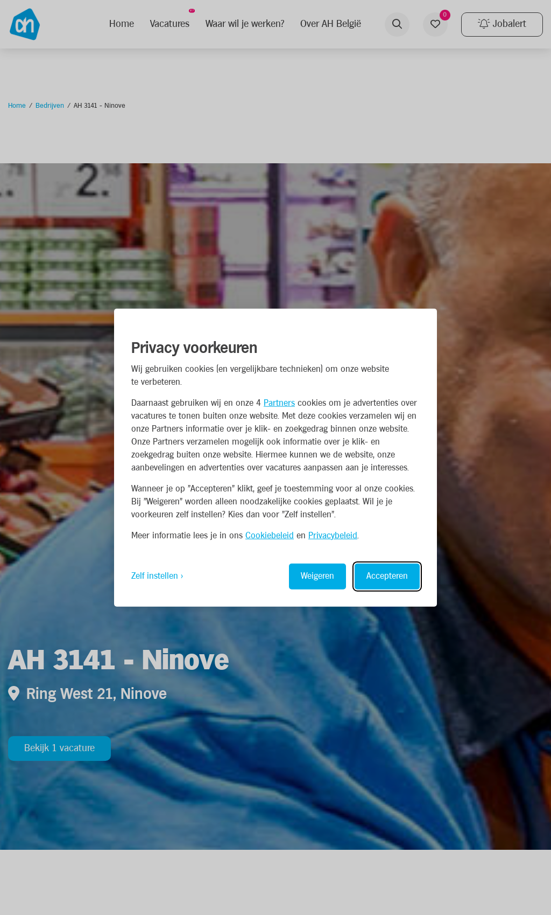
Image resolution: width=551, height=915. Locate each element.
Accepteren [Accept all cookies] (387, 576)
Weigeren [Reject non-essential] (317, 576)
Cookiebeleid (269, 535)
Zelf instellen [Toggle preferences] (154, 576)
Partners (279, 403)
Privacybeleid (332, 535)
